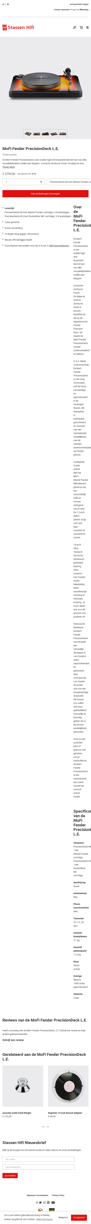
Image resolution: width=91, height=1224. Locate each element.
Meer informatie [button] (44, 1219)
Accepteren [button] (79, 1217)
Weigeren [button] (63, 1217)
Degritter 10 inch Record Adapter (65, 1113)
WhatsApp (84, 9)
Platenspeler (9, 154)
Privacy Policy (58, 1195)
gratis (22, 234)
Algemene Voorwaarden (37, 1195)
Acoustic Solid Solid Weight (16, 1113)
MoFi (22, 239)
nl (3, 4)
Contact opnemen (62, 9)
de (8, 4)
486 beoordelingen (59, 245)
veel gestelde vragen (79, 4)
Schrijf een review (13, 1040)
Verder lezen (8, 167)
